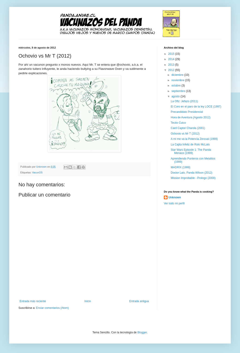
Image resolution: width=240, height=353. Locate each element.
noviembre (178, 80)
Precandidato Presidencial (187, 112)
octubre (176, 85)
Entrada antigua (139, 301)
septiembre (178, 91)
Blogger (142, 332)
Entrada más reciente (33, 301)
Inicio (87, 301)
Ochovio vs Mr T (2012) (185, 133)
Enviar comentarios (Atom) (52, 308)
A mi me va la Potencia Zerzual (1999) (194, 139)
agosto (175, 96)
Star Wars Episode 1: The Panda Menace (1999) (191, 151)
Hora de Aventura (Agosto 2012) (190, 117)
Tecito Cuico (178, 122)
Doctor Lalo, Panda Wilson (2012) (191, 172)
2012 (171, 70)
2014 (171, 59)
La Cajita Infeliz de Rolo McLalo (190, 144)
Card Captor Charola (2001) (188, 128)
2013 (171, 64)
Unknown (174, 197)
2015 (171, 53)
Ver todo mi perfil (174, 203)
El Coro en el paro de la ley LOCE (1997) (196, 106)
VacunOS (37, 172)
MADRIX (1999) (180, 167)
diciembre (177, 75)
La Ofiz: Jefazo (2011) (184, 101)
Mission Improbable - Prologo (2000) (193, 178)
